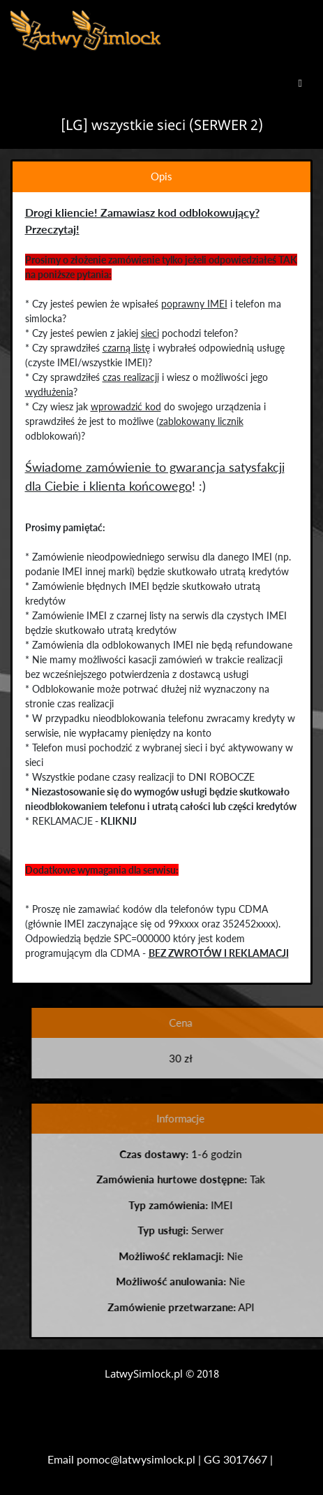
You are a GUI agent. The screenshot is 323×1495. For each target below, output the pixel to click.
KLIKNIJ (118, 821)
